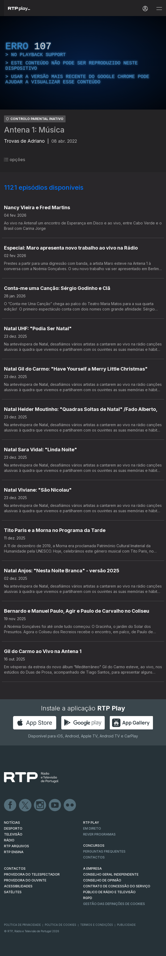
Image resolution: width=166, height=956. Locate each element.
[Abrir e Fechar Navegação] (159, 8)
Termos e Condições (96, 924)
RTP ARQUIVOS (16, 846)
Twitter (25, 805)
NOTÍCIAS (12, 823)
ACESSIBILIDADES (18, 886)
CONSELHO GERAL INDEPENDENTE (111, 874)
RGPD (87, 898)
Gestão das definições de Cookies (114, 904)
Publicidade (126, 924)
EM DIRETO (92, 828)
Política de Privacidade (22, 924)
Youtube (55, 805)
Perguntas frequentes (104, 851)
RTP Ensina (13, 852)
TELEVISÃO (13, 834)
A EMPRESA (92, 868)
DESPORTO (13, 828)
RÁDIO (9, 840)
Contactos (94, 857)
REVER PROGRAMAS (99, 834)
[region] (83, 63)
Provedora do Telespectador (32, 874)
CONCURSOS (93, 846)
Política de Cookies (60, 924)
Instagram (40, 805)
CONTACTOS (15, 868)
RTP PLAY (91, 823)
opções (14, 159)
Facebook (10, 805)
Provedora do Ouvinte (25, 880)
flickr (70, 805)
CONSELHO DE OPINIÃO (102, 880)
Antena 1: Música (34, 129)
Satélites (13, 892)
